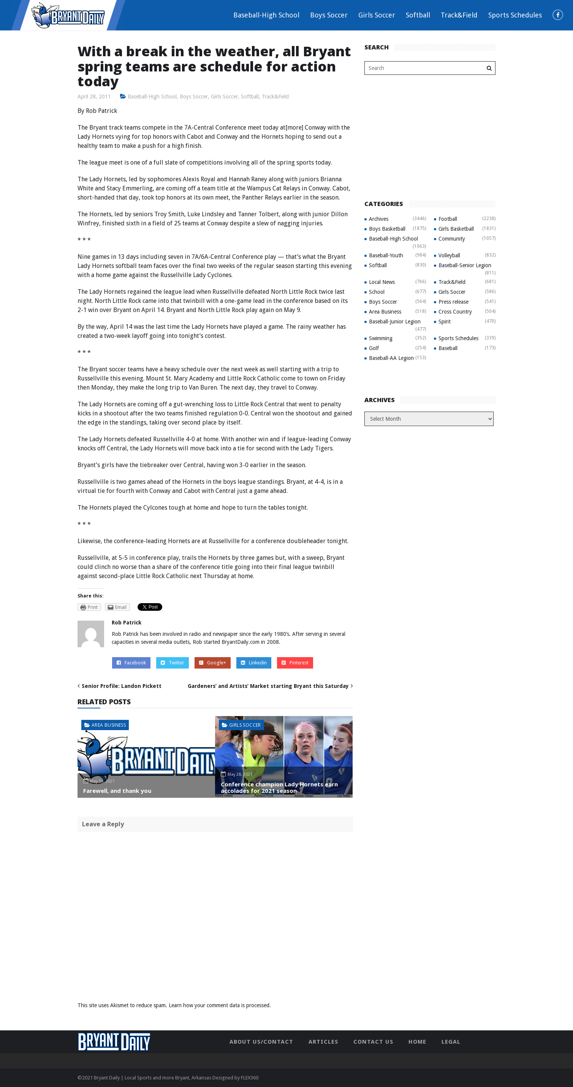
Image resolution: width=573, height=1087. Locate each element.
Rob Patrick (126, 623)
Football (447, 219)
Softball (418, 15)
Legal (451, 1041)
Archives (378, 219)
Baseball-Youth (386, 255)
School (377, 292)
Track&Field (459, 15)
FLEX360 (249, 1078)
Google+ (212, 662)
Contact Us (373, 1041)
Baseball (447, 348)
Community (451, 239)
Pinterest (295, 662)
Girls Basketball (456, 229)
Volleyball (449, 255)
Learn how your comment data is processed (219, 1005)
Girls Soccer (376, 15)
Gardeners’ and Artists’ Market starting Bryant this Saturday (268, 686)
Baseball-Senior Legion (464, 265)
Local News (382, 282)
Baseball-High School (266, 15)
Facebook (131, 662)
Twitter (172, 662)
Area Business (109, 725)
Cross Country (455, 312)
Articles (323, 1041)
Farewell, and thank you (117, 790)
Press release (453, 302)
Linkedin (254, 662)
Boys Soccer (329, 15)
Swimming (381, 338)
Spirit (444, 321)
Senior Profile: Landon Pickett (121, 686)
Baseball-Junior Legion (395, 321)
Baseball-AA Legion (391, 358)
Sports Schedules (515, 15)
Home (417, 1041)
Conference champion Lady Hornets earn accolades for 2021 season (279, 787)
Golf (374, 348)
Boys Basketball (387, 229)
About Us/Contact (261, 1041)
